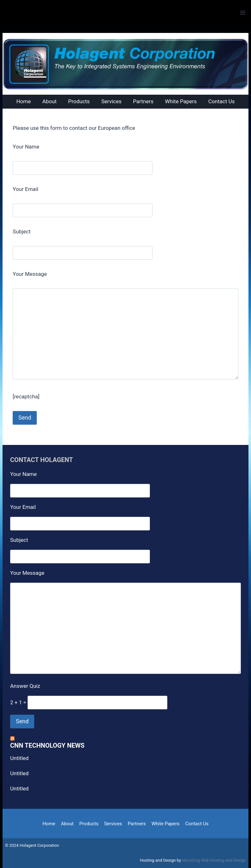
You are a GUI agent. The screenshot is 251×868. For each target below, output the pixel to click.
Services (113, 824)
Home (48, 824)
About (67, 824)
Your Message (30, 274)
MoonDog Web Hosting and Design (214, 860)
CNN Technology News (47, 745)
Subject (22, 231)
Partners (137, 824)
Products (88, 824)
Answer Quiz (25, 686)
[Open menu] (242, 12)
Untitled (19, 758)
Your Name (26, 146)
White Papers (165, 824)
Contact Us (197, 824)
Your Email (25, 189)
